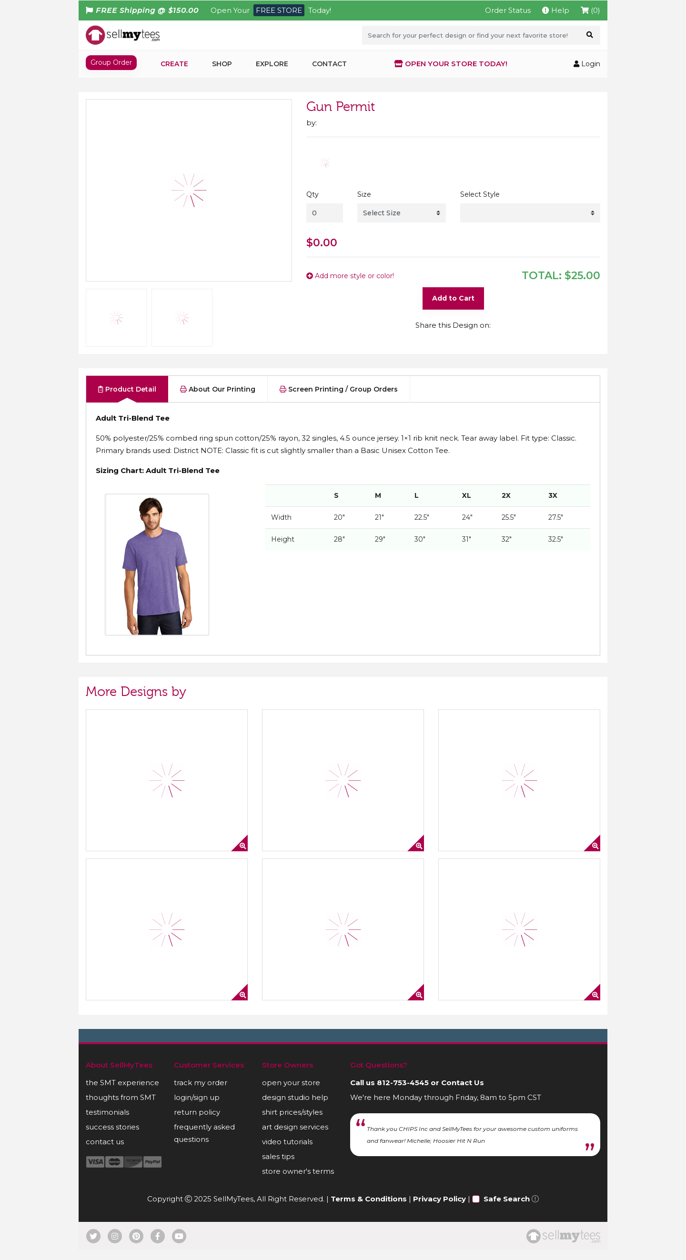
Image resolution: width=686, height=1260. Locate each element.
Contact (329, 64)
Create (174, 64)
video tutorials (287, 1151)
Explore (272, 64)
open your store (291, 1092)
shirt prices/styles (292, 1122)
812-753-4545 (403, 1092)
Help (555, 10)
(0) (590, 10)
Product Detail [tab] (127, 397)
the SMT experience (122, 1092)
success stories (112, 1136)
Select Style (480, 194)
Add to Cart (453, 298)
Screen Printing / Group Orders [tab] (339, 397)
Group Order (111, 62)
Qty (312, 194)
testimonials (107, 1122)
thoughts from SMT (121, 1107)
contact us (105, 1151)
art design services (295, 1136)
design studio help (295, 1107)
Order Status (508, 10)
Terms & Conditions (369, 1208)
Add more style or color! (350, 276)
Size (364, 194)
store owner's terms (298, 1181)
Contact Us (462, 1092)
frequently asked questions (204, 1143)
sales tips (278, 1166)
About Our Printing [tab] (217, 397)
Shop (222, 64)
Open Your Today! (271, 10)
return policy (197, 1122)
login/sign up (197, 1107)
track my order (200, 1092)
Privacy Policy (439, 1208)
